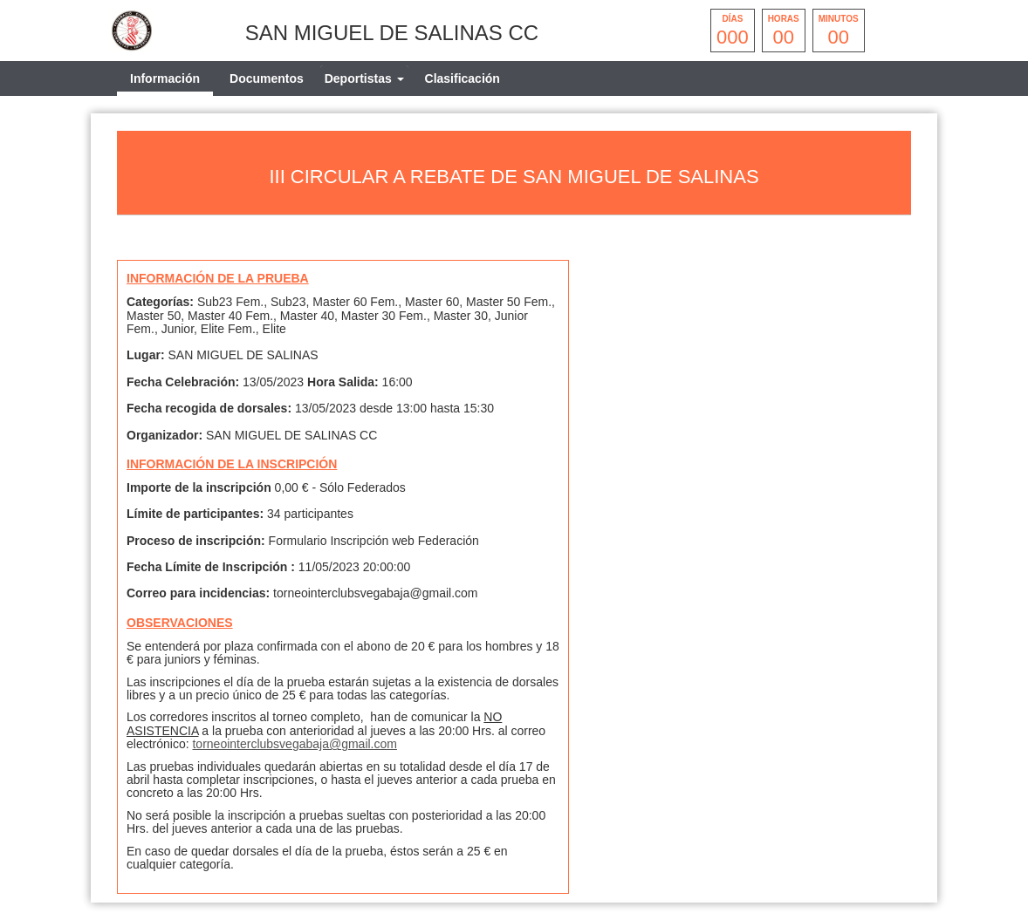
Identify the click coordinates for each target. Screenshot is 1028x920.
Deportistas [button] (364, 78)
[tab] (364, 78)
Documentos (267, 78)
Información (165, 78)
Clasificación (462, 78)
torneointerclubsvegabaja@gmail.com (294, 744)
